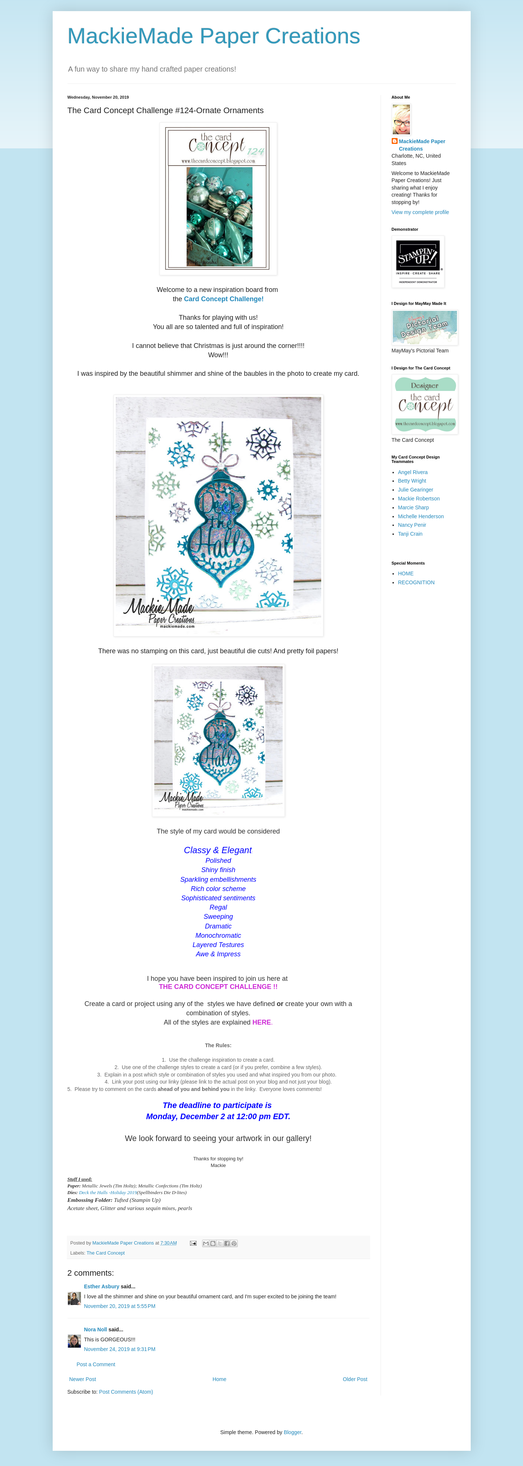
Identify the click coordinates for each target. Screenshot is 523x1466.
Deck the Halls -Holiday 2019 (108, 1192)
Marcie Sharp (413, 507)
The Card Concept (105, 1253)
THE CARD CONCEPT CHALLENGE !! (218, 986)
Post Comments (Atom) (126, 1392)
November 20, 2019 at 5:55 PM (120, 1306)
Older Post (355, 1379)
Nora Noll (95, 1329)
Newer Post (82, 1379)
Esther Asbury (101, 1286)
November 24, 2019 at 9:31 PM (120, 1349)
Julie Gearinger (415, 490)
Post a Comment (96, 1364)
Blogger (292, 1432)
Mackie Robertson (419, 499)
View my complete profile (420, 212)
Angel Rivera (413, 472)
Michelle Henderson (421, 516)
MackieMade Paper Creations (214, 35)
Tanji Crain (410, 534)
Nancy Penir (412, 525)
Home (219, 1379)
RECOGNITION (416, 582)
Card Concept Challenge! (224, 299)
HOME (406, 573)
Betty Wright (412, 481)
